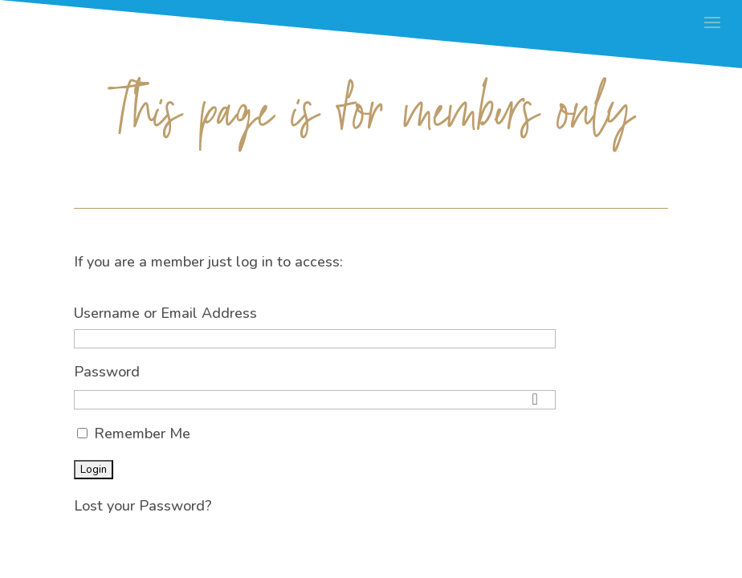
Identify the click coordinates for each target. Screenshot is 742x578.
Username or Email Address (165, 313)
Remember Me (133, 433)
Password (107, 371)
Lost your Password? (143, 505)
